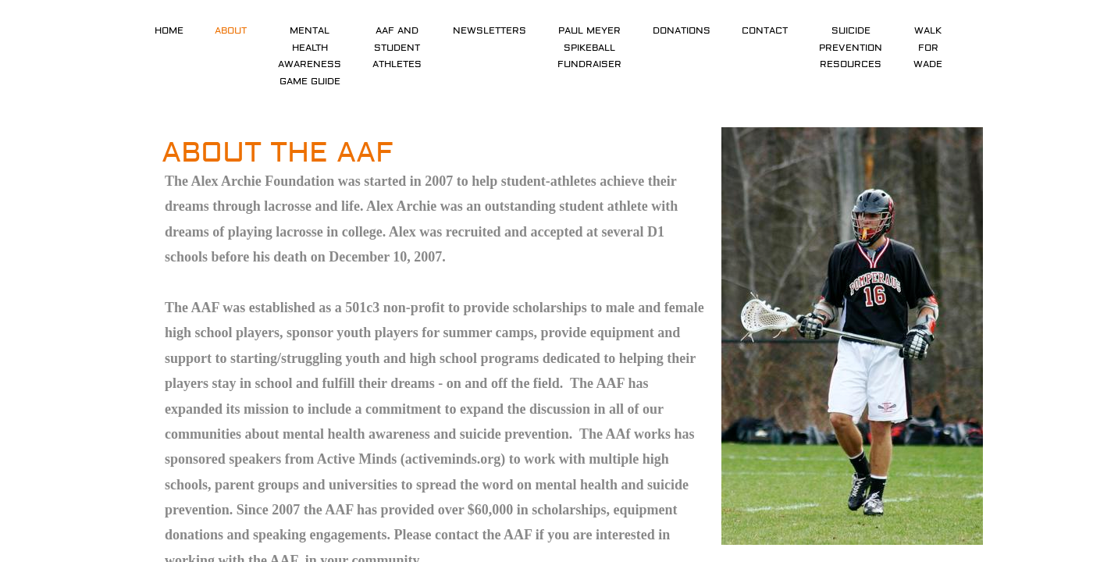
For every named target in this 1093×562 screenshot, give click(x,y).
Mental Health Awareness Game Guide (309, 56)
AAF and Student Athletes (397, 47)
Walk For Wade (927, 47)
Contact (765, 31)
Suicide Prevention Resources (850, 47)
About (231, 31)
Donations (681, 31)
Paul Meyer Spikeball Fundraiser (589, 47)
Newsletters (489, 31)
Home (169, 31)
